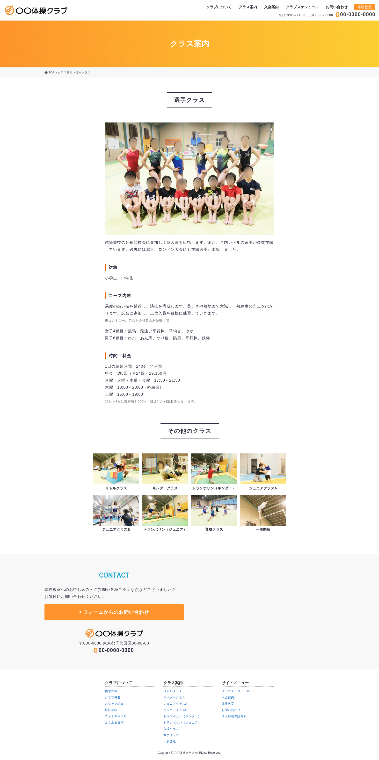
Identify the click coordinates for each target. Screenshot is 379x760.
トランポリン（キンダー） (182, 716)
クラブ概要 (113, 697)
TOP (49, 72)
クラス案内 (65, 72)
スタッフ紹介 (114, 703)
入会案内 (271, 7)
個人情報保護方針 (234, 716)
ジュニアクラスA (175, 703)
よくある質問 (114, 722)
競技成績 (111, 710)
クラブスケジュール (302, 7)
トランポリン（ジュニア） (182, 722)
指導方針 (111, 691)
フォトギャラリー (117, 716)
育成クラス (171, 729)
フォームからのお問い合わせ (114, 612)
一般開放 (169, 741)
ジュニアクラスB (175, 710)
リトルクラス (172, 691)
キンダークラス (174, 697)
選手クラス (83, 72)
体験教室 (364, 7)
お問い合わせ (337, 7)
